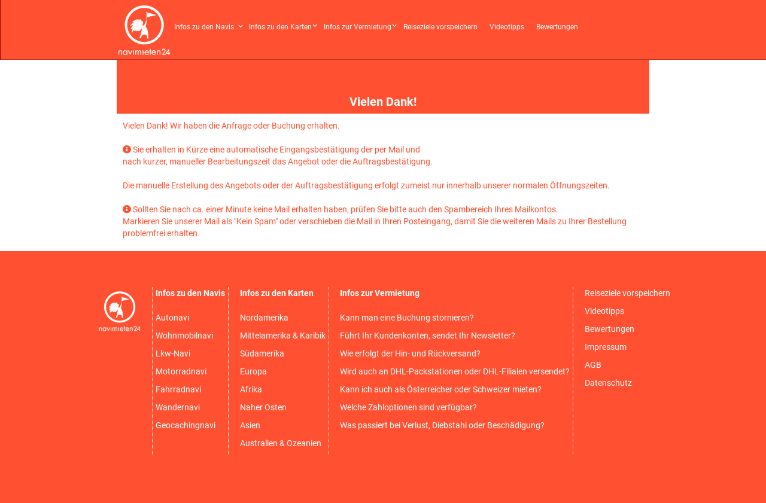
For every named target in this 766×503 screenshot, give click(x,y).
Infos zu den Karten (280, 27)
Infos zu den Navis (204, 27)
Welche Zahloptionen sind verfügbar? (408, 407)
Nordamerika (264, 317)
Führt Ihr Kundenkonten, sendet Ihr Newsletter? (427, 335)
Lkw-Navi (173, 353)
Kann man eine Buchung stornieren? (407, 317)
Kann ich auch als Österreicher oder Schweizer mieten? (441, 389)
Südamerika (262, 353)
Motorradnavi (181, 371)
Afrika (251, 389)
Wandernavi (178, 407)
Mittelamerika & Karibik (283, 335)
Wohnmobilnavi (184, 335)
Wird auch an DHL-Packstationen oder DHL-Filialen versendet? (455, 371)
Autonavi (172, 317)
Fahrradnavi (178, 389)
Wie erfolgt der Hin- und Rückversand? (410, 353)
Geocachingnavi (185, 425)
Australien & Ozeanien (280, 443)
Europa (253, 371)
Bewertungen (557, 27)
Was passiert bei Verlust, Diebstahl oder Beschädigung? (442, 425)
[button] (210, 22)
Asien (250, 425)
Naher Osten (263, 407)
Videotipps (507, 27)
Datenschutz (608, 383)
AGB (593, 365)
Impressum (606, 347)
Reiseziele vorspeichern (440, 27)
